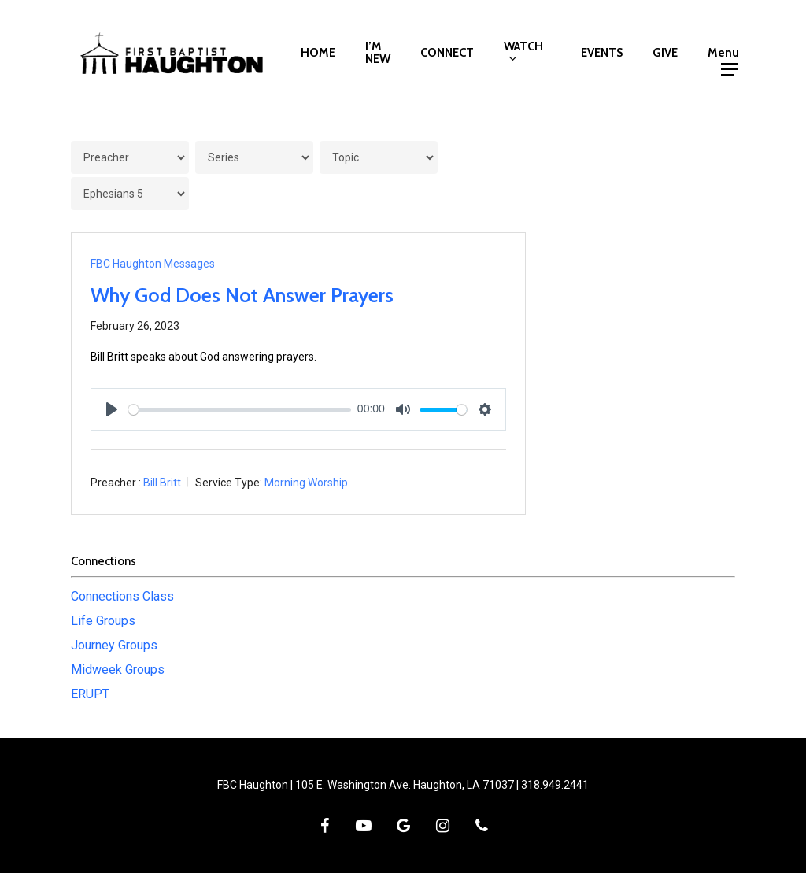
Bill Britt (162, 482)
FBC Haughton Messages (153, 263)
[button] (729, 53)
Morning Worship (306, 482)
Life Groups (103, 620)
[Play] (111, 409)
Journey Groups (114, 645)
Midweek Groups (118, 669)
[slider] (239, 409)
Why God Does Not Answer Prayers (242, 295)
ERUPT (90, 693)
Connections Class (122, 596)
